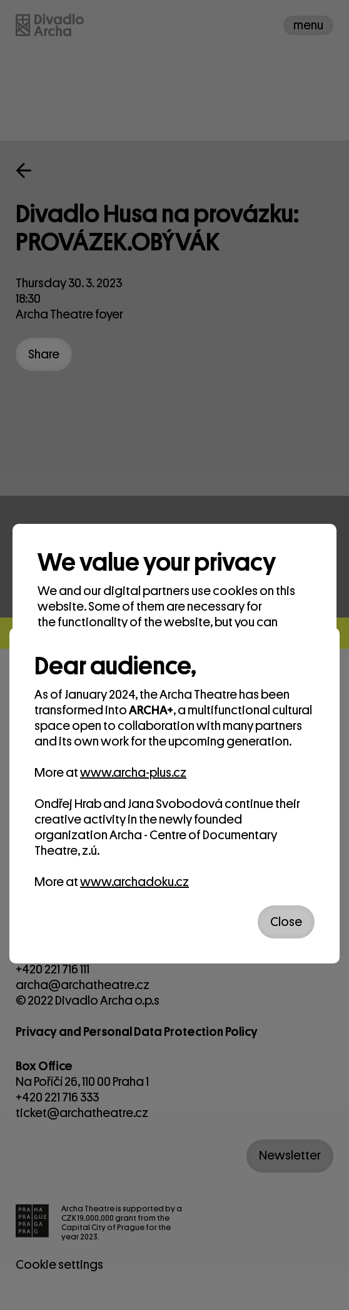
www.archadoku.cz (134, 882)
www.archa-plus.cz (133, 772)
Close (286, 921)
